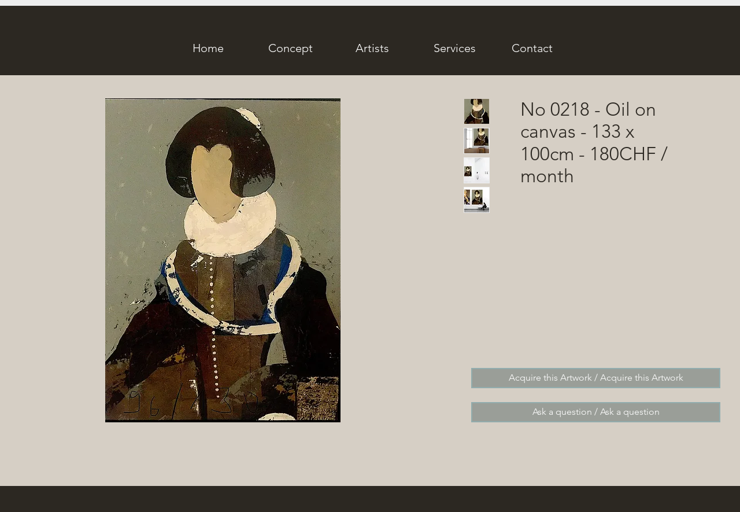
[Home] (208, 48)
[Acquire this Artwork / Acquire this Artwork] (595, 378)
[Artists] (372, 48)
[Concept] (290, 48)
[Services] (454, 48)
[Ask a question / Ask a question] (595, 412)
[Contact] (532, 48)
